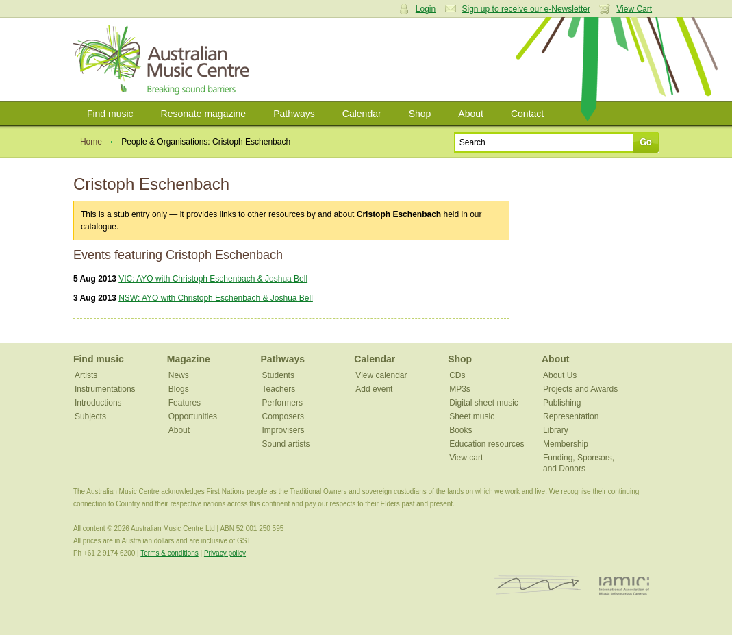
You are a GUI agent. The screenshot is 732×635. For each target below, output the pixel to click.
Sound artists (286, 444)
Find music (110, 113)
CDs (457, 375)
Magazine (188, 358)
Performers (282, 403)
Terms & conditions (169, 553)
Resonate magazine (204, 113)
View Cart (634, 9)
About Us (560, 375)
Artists (86, 375)
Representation (570, 416)
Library (555, 430)
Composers (283, 416)
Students (278, 375)
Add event (373, 389)
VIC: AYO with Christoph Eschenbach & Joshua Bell (212, 279)
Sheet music (471, 416)
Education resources (486, 444)
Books (460, 430)
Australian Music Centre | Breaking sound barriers (164, 60)
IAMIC (624, 585)
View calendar (381, 375)
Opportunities (192, 416)
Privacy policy (225, 553)
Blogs (178, 389)
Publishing (562, 403)
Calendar (361, 113)
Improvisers (283, 430)
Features (184, 403)
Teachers (279, 389)
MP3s (459, 389)
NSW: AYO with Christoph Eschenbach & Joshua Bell (215, 298)
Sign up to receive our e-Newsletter (526, 9)
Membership (565, 444)
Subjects (90, 416)
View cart (466, 457)
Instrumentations (105, 389)
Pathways (294, 113)
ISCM (538, 585)
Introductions (98, 403)
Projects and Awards (580, 389)
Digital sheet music (483, 403)
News (178, 375)
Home (91, 142)
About (470, 113)
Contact (527, 113)
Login (426, 9)
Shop (420, 113)
